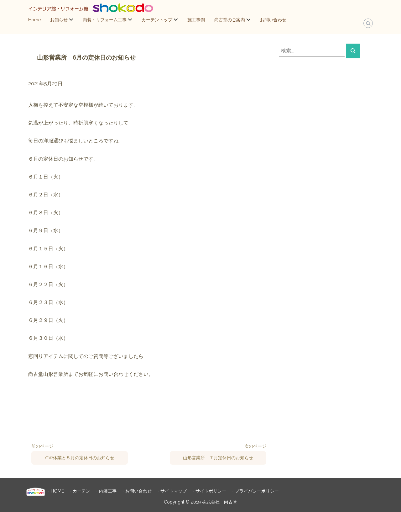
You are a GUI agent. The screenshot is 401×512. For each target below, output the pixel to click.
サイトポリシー (210, 490)
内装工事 (108, 490)
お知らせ (59, 19)
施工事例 (196, 19)
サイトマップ (173, 490)
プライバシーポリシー (257, 490)
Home (34, 19)
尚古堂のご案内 (229, 19)
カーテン (81, 490)
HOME (57, 490)
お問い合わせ (273, 19)
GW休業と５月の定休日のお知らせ (79, 457)
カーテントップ (157, 19)
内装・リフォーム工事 (105, 19)
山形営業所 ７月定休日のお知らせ (218, 457)
